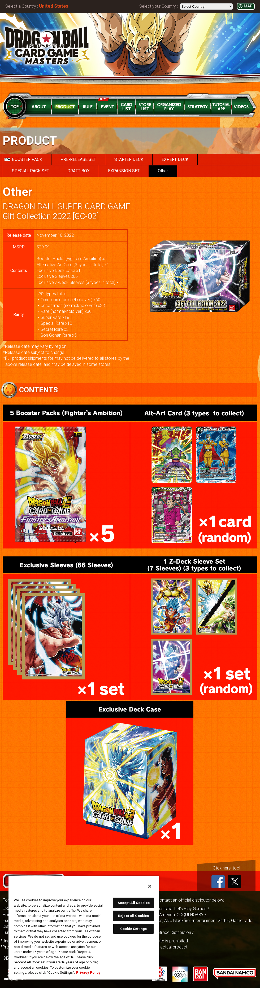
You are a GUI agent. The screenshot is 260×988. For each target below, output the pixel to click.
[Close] (149, 886)
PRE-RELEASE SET (78, 159)
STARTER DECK (128, 159)
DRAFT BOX (78, 170)
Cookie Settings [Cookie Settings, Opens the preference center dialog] (133, 929)
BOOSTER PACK (23, 159)
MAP (248, 6)
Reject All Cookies (133, 916)
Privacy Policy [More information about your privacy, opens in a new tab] (88, 972)
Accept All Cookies (134, 903)
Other (163, 170)
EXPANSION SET (124, 170)
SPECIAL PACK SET (30, 170)
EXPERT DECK (175, 159)
